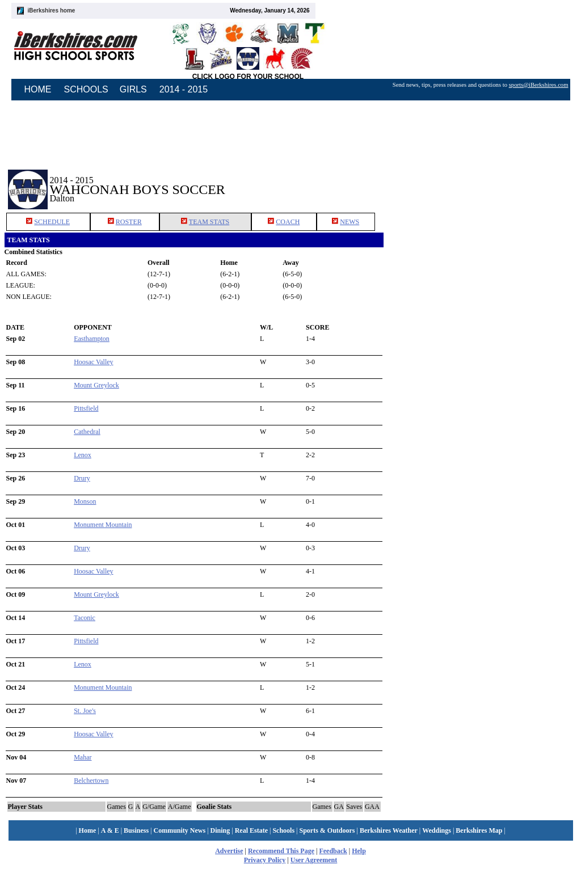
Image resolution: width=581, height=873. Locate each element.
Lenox (82, 455)
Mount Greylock (96, 385)
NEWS (349, 222)
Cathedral (87, 432)
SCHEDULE (52, 222)
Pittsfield (86, 408)
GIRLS (133, 89)
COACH (288, 222)
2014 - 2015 (183, 89)
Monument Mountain (103, 525)
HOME (38, 89)
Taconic (84, 618)
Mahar (82, 757)
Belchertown (91, 781)
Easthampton (92, 339)
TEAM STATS (209, 222)
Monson (85, 501)
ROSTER (129, 222)
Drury (82, 478)
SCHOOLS (86, 89)
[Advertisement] (480, 181)
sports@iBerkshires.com (539, 85)
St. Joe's (85, 711)
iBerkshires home (51, 10)
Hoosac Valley (93, 362)
